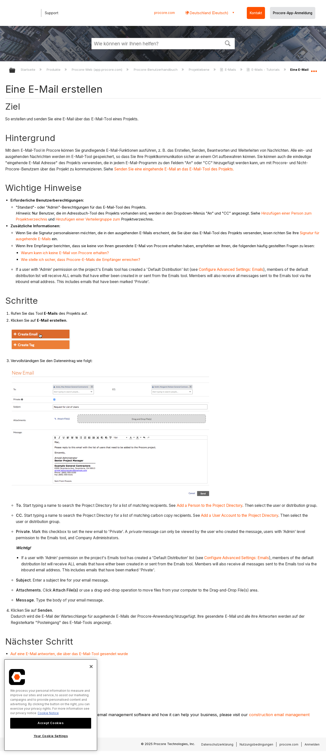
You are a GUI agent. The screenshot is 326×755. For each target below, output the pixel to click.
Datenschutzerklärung (217, 744)
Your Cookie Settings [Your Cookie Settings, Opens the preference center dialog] (51, 736)
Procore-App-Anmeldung (292, 13)
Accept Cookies (51, 723)
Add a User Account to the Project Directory (239, 515)
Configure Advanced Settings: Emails (231, 269)
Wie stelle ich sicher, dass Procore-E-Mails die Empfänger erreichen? (80, 259)
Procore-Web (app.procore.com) (97, 70)
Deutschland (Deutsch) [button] (208, 13)
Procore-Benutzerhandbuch (156, 70)
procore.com (164, 13)
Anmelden (312, 744)
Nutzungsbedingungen (256, 744)
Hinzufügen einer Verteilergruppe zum (88, 219)
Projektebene (199, 70)
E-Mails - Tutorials (264, 70)
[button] (228, 43)
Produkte (54, 70)
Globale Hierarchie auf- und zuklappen (15, 70)
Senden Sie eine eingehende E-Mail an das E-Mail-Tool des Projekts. (174, 169)
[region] (50, 705)
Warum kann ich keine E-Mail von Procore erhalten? (65, 252)
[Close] (91, 666)
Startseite (28, 70)
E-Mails (228, 70)
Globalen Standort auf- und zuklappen (314, 69)
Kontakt (256, 13)
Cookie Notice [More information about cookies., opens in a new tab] (48, 713)
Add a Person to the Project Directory (210, 505)
